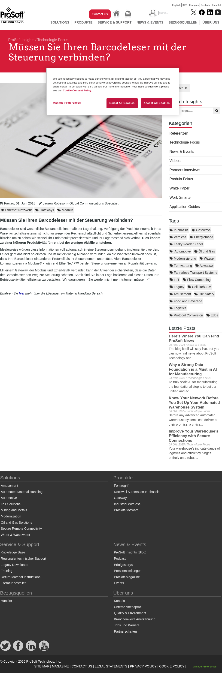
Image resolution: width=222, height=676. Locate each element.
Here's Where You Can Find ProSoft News (194, 338)
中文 (184, 5)
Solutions (59, 22)
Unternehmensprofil (128, 607)
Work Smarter (181, 197)
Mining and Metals (14, 510)
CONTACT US (81, 666)
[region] (112, 91)
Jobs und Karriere (127, 625)
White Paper (180, 188)
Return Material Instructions (20, 577)
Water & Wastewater (15, 535)
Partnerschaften (125, 631)
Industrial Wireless (127, 504)
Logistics (178, 308)
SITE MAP (41, 666)
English (176, 5)
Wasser (207, 258)
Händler (6, 601)
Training (6, 571)
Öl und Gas (204, 251)
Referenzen (179, 133)
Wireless (178, 237)
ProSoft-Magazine (127, 577)
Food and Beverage (186, 301)
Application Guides (185, 207)
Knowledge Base (13, 552)
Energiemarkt (201, 237)
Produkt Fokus (181, 179)
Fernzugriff (121, 485)
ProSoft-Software (126, 510)
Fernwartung (181, 265)
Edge (212, 315)
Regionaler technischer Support (23, 558)
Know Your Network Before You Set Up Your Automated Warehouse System (194, 402)
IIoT (174, 280)
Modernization (11, 516)
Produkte (83, 22)
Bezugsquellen (182, 22)
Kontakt (119, 601)
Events (119, 583)
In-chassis (179, 230)
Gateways (201, 230)
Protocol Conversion (186, 315)
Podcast (120, 558)
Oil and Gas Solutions (16, 522)
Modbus (65, 210)
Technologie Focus (52, 40)
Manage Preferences (204, 666)
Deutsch (205, 5)
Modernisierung (183, 258)
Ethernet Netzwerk (16, 210)
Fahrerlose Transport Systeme (193, 272)
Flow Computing (196, 280)
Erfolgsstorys (123, 565)
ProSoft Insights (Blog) (130, 552)
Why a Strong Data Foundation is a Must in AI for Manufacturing (193, 369)
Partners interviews (185, 170)
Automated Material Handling (22, 492)
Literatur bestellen (14, 583)
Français (194, 5)
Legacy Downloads (14, 565)
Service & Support (114, 22)
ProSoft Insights (21, 40)
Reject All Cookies (121, 103)
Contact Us (100, 14)
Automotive (180, 251)
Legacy (177, 287)
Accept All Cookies (157, 103)
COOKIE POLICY (171, 666)
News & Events (150, 22)
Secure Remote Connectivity (21, 528)
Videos (175, 161)
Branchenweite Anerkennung (134, 619)
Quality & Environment (130, 613)
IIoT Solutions (11, 504)
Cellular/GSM (199, 287)
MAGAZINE (60, 666)
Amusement (180, 294)
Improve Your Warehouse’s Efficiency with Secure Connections (193, 436)
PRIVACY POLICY (143, 666)
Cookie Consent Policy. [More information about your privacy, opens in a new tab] (77, 90)
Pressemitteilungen (127, 571)
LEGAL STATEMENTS (111, 666)
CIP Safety (204, 294)
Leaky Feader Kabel (186, 244)
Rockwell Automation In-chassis (136, 492)
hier (21, 293)
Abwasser (204, 265)
